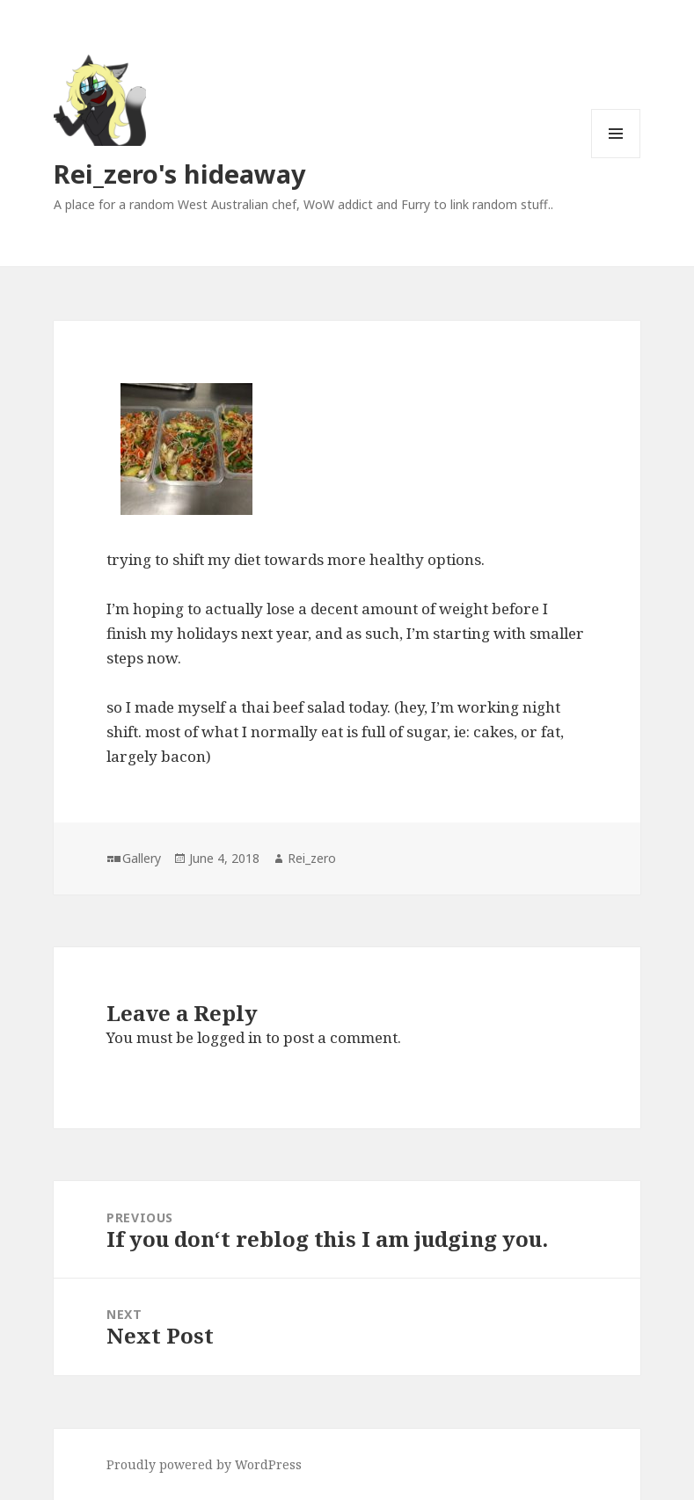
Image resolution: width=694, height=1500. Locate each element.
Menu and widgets (616, 157)
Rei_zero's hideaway (180, 173)
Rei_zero (312, 858)
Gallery (141, 858)
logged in (229, 1037)
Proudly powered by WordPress (204, 1464)
